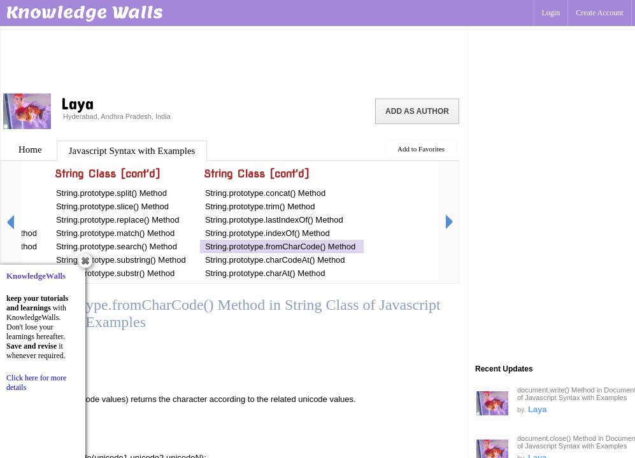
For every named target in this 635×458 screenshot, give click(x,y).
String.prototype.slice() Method (112, 206)
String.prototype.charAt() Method (265, 273)
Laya (537, 409)
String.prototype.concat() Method (265, 193)
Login (551, 12)
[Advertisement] (234, 60)
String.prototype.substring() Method (121, 260)
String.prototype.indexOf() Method (267, 233)
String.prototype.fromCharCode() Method (280, 246)
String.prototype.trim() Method (260, 206)
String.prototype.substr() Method (115, 273)
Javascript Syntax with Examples (132, 151)
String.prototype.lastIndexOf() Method (274, 220)
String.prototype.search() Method (116, 246)
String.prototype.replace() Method (118, 220)
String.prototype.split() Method (111, 193)
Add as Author (417, 111)
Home (30, 149)
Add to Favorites (421, 149)
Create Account (599, 12)
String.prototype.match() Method (115, 233)
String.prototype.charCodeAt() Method (275, 260)
